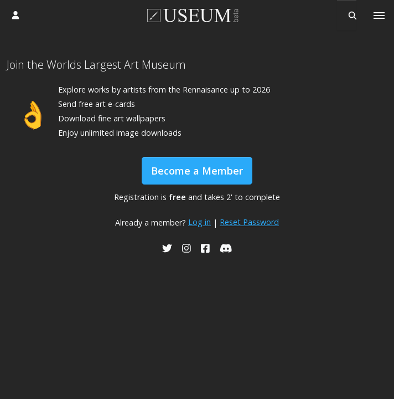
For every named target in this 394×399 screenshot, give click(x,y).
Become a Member (197, 170)
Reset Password (249, 222)
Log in (199, 222)
